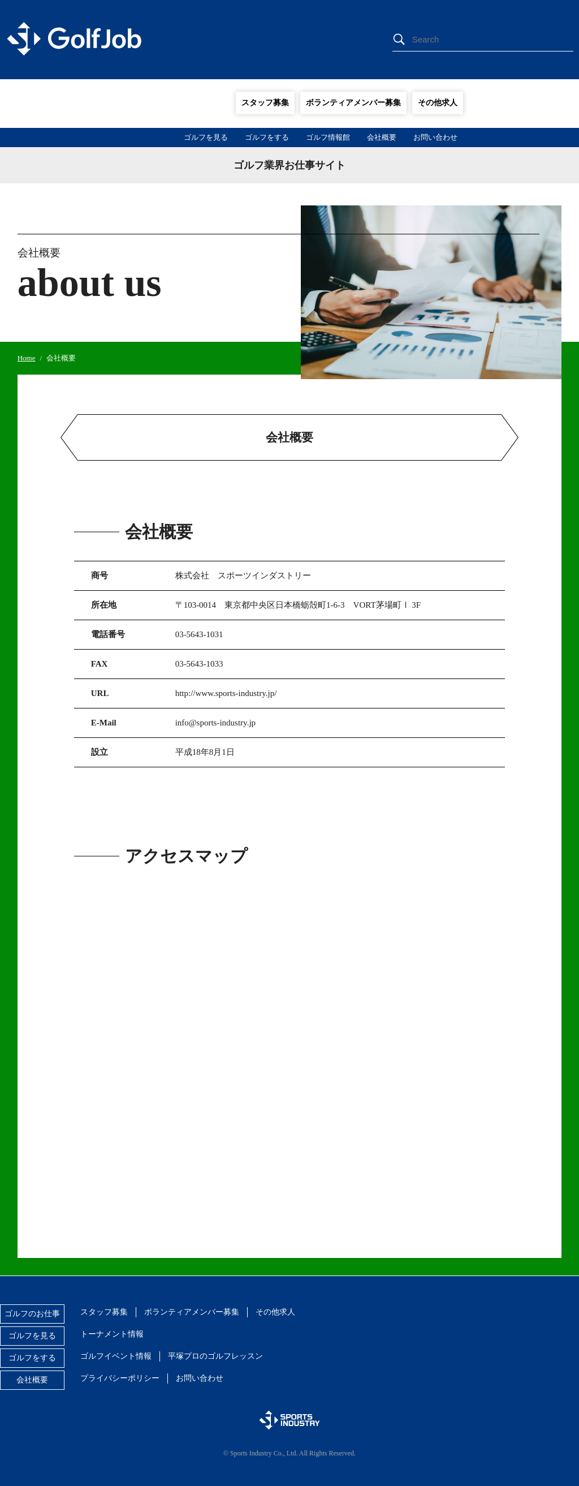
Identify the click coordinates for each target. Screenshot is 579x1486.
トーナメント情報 (112, 1334)
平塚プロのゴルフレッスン (215, 1356)
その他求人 (437, 102)
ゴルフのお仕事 (32, 1313)
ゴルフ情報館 (328, 137)
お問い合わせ (435, 137)
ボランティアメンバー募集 (353, 102)
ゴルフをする (267, 137)
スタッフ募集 (265, 102)
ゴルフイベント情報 (116, 1356)
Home (27, 358)
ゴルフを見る (206, 137)
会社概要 (381, 137)
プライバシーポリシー (119, 1378)
